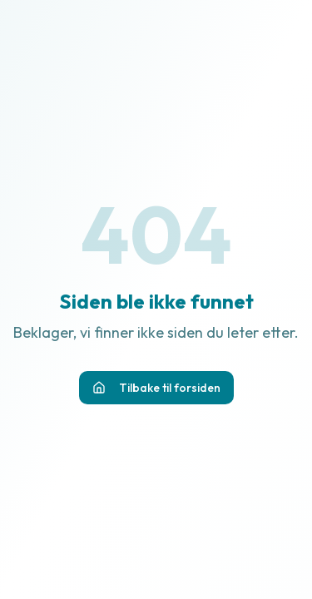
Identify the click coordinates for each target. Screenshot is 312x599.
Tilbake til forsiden (156, 387)
